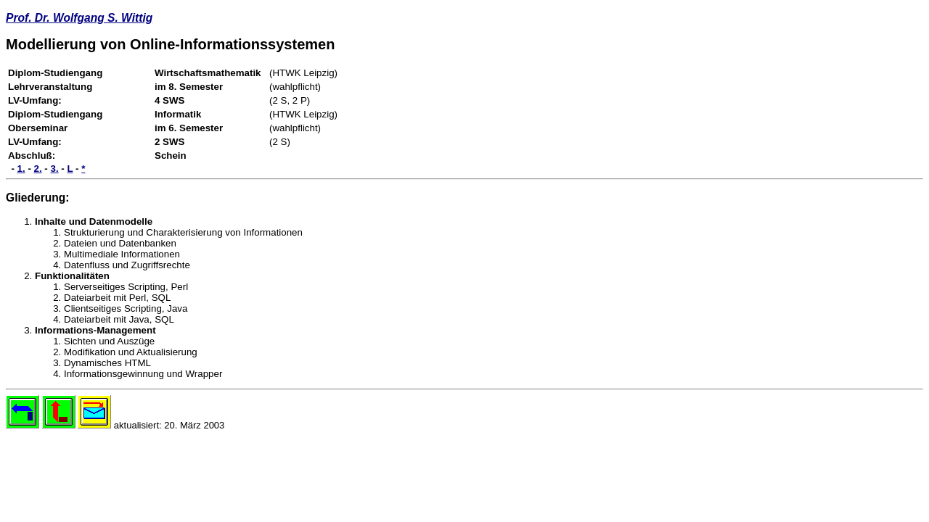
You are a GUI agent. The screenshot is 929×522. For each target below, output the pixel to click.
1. (21, 168)
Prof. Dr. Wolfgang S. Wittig (79, 18)
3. (55, 168)
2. (38, 168)
